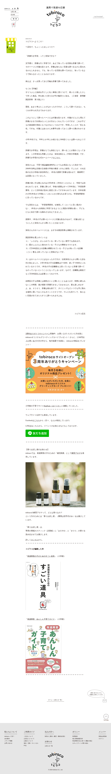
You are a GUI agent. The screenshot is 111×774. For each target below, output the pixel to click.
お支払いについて (29, 738)
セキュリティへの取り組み (80, 743)
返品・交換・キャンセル (31, 743)
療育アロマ (76, 453)
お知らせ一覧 (58, 700)
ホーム (50, 700)
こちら (57, 158)
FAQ (25, 745)
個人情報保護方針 (77, 738)
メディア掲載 (8, 741)
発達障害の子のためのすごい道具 (41, 556)
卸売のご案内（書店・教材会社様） (55, 736)
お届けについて (28, 741)
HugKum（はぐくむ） (52, 406)
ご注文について (28, 736)
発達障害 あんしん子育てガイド (41, 619)
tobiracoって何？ (9, 736)
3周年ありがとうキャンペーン (38, 334)
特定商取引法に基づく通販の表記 (82, 741)
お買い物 (13, 11)
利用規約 (75, 736)
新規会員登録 (103, 736)
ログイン (101, 738)
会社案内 (7, 738)
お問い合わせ (8, 743)
